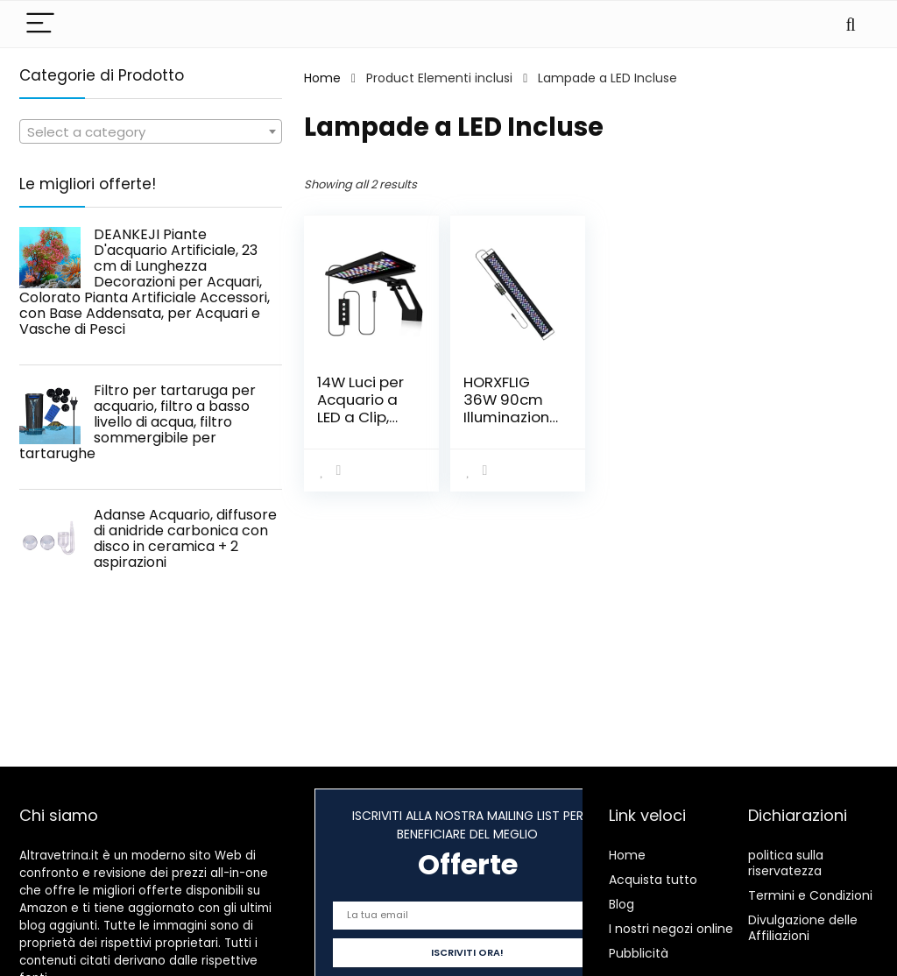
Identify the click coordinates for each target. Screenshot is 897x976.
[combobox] (150, 131)
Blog (621, 904)
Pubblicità (638, 953)
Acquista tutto (653, 879)
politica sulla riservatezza (785, 863)
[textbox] (150, 132)
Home (322, 78)
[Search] (851, 24)
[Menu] (40, 24)
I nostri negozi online (671, 928)
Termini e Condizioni (810, 895)
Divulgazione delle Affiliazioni (803, 927)
